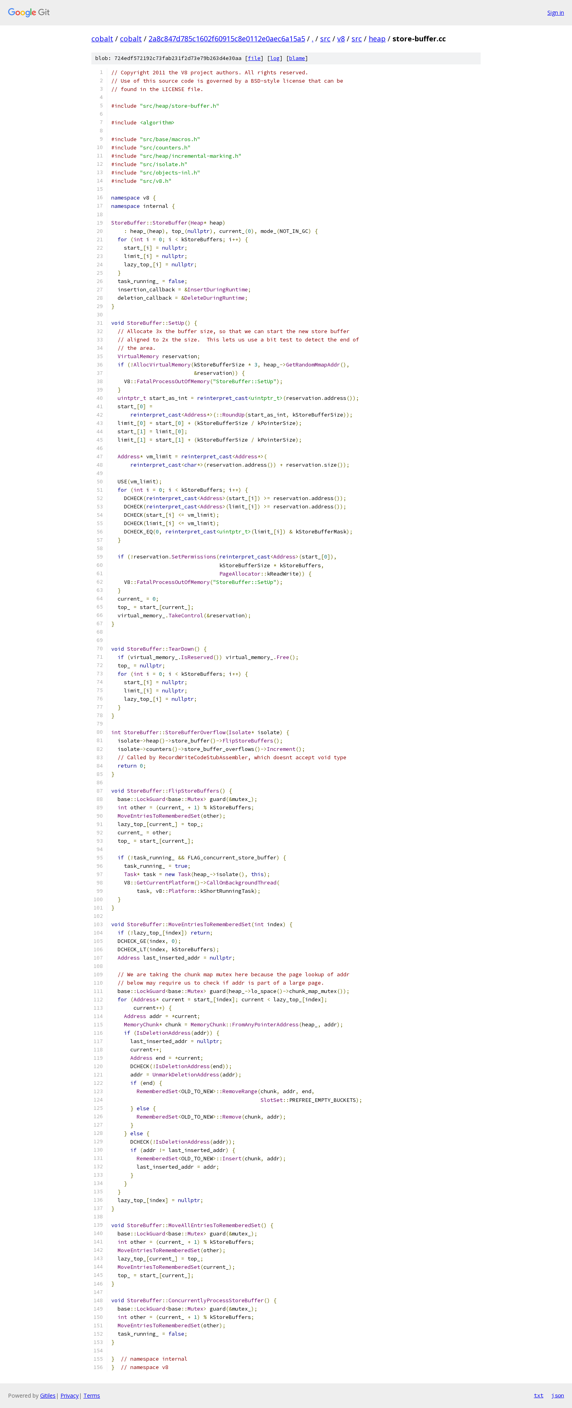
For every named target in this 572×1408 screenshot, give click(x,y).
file (254, 58)
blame (297, 58)
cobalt (102, 38)
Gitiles (48, 1395)
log (275, 58)
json (557, 1395)
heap (377, 38)
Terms (91, 1395)
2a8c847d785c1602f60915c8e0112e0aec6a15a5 (227, 38)
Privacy (69, 1395)
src (325, 38)
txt (538, 1395)
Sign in (555, 12)
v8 (341, 38)
